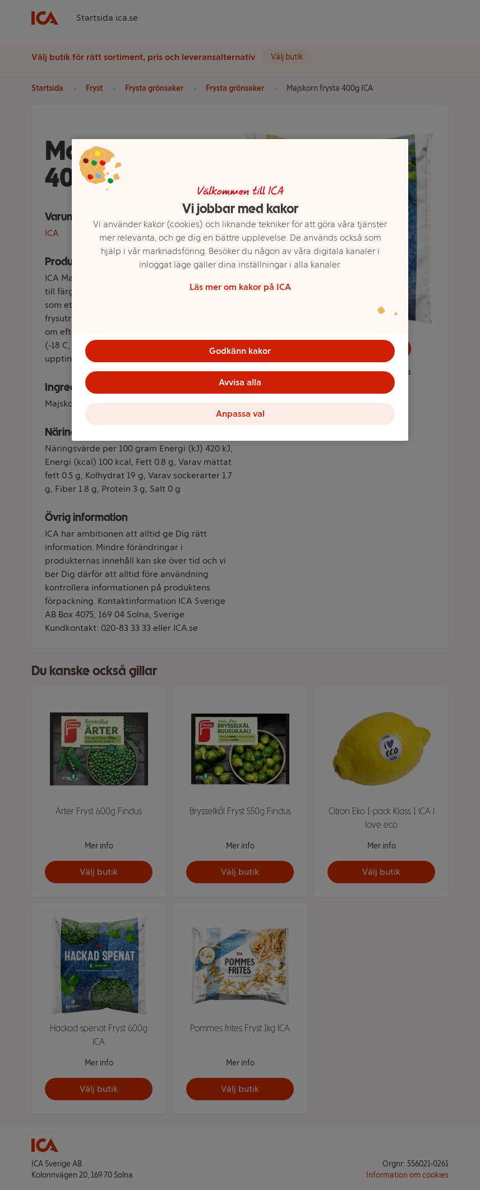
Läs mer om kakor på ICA (240, 287)
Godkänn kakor (240, 350)
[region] (240, 290)
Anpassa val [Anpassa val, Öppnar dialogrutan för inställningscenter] (240, 413)
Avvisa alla (240, 382)
